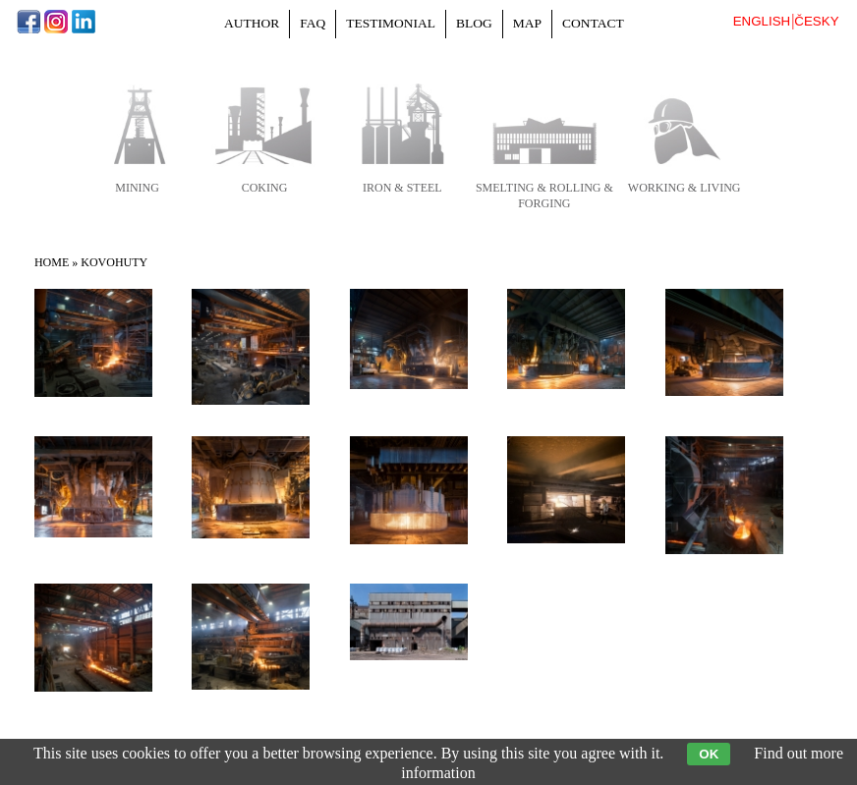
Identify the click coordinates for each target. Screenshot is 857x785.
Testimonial (390, 23)
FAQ (312, 23)
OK (708, 754)
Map (527, 23)
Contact (593, 23)
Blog (474, 23)
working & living (684, 188)
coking (265, 188)
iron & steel (402, 188)
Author (251, 23)
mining (137, 188)
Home (51, 262)
